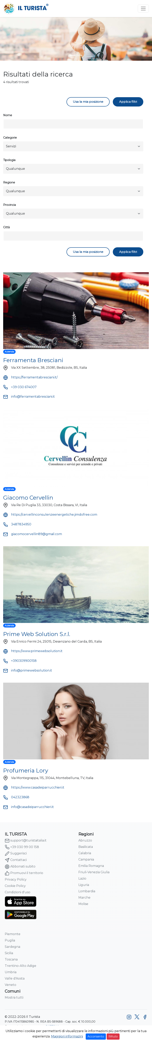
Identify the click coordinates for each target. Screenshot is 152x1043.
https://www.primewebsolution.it (33, 651)
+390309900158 (20, 661)
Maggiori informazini (67, 1036)
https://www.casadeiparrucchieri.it (33, 787)
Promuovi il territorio (24, 873)
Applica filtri (128, 102)
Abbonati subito (20, 866)
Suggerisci (16, 853)
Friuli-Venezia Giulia (93, 872)
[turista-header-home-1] (72, 55)
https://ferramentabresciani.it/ (30, 377)
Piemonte (12, 934)
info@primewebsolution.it (27, 670)
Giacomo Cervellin (28, 497)
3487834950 (17, 524)
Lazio (82, 878)
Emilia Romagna (91, 866)
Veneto (10, 985)
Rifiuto (113, 1036)
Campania (86, 859)
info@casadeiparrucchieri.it (28, 807)
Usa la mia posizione (88, 102)
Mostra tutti (14, 997)
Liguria (83, 885)
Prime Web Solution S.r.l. (36, 634)
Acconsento (95, 1036)
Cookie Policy (15, 886)
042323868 (16, 797)
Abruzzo (85, 840)
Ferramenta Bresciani (33, 360)
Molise (83, 904)
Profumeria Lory (25, 770)
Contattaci (16, 860)
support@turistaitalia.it (26, 840)
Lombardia (86, 891)
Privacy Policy (16, 879)
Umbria (10, 972)
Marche (84, 897)
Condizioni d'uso (17, 892)
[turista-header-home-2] (80, 55)
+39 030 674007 (20, 387)
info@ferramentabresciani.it (29, 396)
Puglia (10, 940)
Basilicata (85, 847)
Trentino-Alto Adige (20, 966)
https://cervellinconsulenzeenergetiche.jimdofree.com (50, 514)
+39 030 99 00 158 (22, 847)
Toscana (11, 959)
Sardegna (12, 947)
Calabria (84, 853)
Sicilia (9, 953)
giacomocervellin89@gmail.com (32, 534)
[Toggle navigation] (143, 8)
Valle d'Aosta (15, 978)
